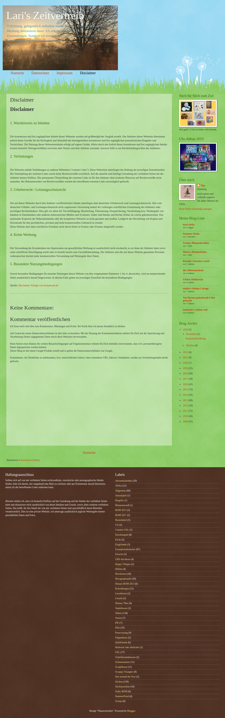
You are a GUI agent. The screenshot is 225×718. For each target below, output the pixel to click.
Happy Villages (122, 564)
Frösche (119, 554)
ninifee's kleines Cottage (196, 288)
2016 (185, 384)
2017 (185, 379)
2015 (185, 389)
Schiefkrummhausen (125, 657)
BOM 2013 (120, 510)
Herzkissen (120, 574)
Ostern (118, 618)
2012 (185, 405)
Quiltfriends (121, 642)
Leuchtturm (121, 593)
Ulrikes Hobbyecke (193, 279)
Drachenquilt (121, 534)
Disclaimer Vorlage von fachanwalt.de (38, 285)
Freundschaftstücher (125, 549)
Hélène (118, 569)
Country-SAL (122, 529)
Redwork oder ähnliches (127, 647)
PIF (117, 622)
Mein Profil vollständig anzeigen (195, 209)
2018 (185, 373)
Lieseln (119, 598)
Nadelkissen (121, 608)
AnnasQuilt (121, 495)
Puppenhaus (121, 637)
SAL (117, 652)
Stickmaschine (122, 686)
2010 (185, 416)
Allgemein (120, 490)
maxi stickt (189, 224)
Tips (203, 185)
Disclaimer (88, 73)
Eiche (118, 539)
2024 (185, 329)
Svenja (118, 701)
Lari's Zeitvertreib (45, 15)
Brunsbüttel (121, 520)
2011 (185, 411)
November (191, 334)
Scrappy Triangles (124, 671)
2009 (185, 421)
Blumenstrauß (122, 505)
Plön (117, 627)
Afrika (118, 485)
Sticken (119, 681)
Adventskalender (123, 480)
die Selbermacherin (193, 270)
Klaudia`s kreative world (196, 261)
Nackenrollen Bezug (195, 338)
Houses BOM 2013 (124, 583)
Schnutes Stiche (191, 233)
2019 (185, 368)
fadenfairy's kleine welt (195, 309)
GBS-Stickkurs (122, 559)
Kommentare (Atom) (29, 460)
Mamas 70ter (121, 603)
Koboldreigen (122, 588)
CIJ (117, 525)
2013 (185, 400)
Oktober (190, 345)
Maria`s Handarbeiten (195, 252)
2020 (185, 363)
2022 (185, 352)
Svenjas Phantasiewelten (196, 243)
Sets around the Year (125, 676)
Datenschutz (40, 73)
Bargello (119, 500)
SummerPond (122, 696)
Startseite (17, 73)
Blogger (131, 711)
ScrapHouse (121, 667)
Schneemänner (122, 662)
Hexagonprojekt (123, 578)
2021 (185, 357)
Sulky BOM (121, 691)
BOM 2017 (120, 515)
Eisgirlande (121, 544)
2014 (185, 395)
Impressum (65, 73)
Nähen (118, 613)
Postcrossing (121, 632)
